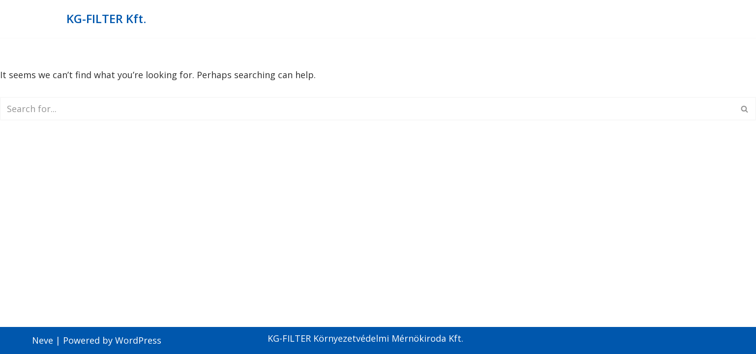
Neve (42, 340)
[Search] (367, 108)
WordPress (138, 340)
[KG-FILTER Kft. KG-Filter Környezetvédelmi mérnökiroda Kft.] (106, 19)
